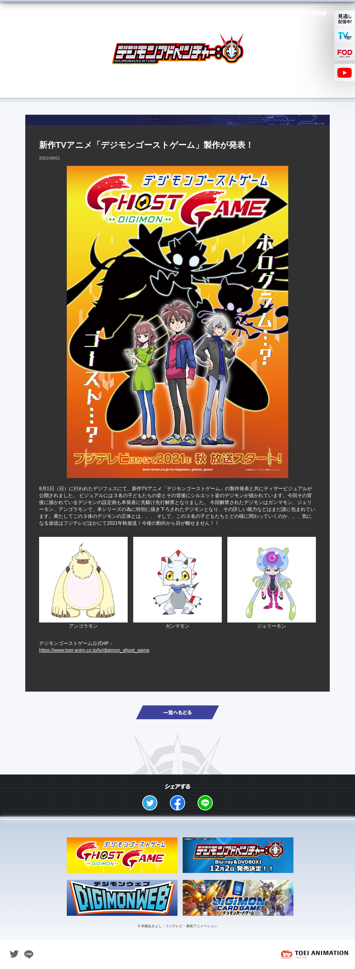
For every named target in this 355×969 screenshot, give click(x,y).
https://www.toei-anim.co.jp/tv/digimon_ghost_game (94, 650)
